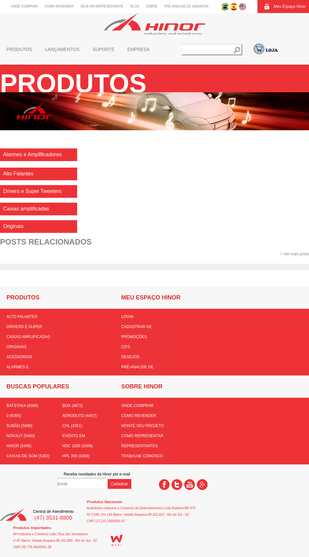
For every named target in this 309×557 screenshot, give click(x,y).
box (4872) (72, 405)
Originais (16, 347)
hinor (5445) (18, 446)
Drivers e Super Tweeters (24, 328)
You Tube (189, 484)
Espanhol (234, 6)
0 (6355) (13, 415)
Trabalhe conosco (142, 456)
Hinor (154, 24)
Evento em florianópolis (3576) (84, 437)
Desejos (130, 357)
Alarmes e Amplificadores (23, 368)
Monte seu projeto (142, 426)
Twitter (177, 484)
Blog (134, 6)
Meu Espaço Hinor (290, 6)
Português (225, 6)
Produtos (19, 49)
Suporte (103, 49)
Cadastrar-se (136, 326)
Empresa (138, 49)
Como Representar (142, 436)
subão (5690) (19, 426)
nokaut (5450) (20, 436)
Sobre (152, 6)
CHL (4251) (72, 426)
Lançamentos (62, 49)
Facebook (164, 484)
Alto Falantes (21, 316)
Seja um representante (102, 6)
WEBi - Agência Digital (117, 540)
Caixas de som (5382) (28, 456)
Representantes (139, 446)
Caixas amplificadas (28, 337)
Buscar (237, 50)
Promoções (134, 337)
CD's (125, 347)
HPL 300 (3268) (75, 456)
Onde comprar (24, 6)
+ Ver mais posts (294, 254)
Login (127, 316)
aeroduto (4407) (79, 415)
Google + (202, 484)
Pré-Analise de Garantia (186, 6)
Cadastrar (119, 484)
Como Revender (59, 6)
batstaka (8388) (22, 405)
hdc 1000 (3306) (77, 446)
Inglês (242, 6)
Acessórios (19, 357)
